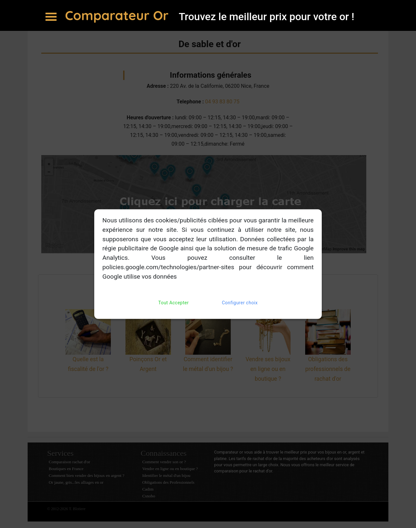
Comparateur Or (118, 15)
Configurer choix (239, 302)
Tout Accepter (173, 302)
